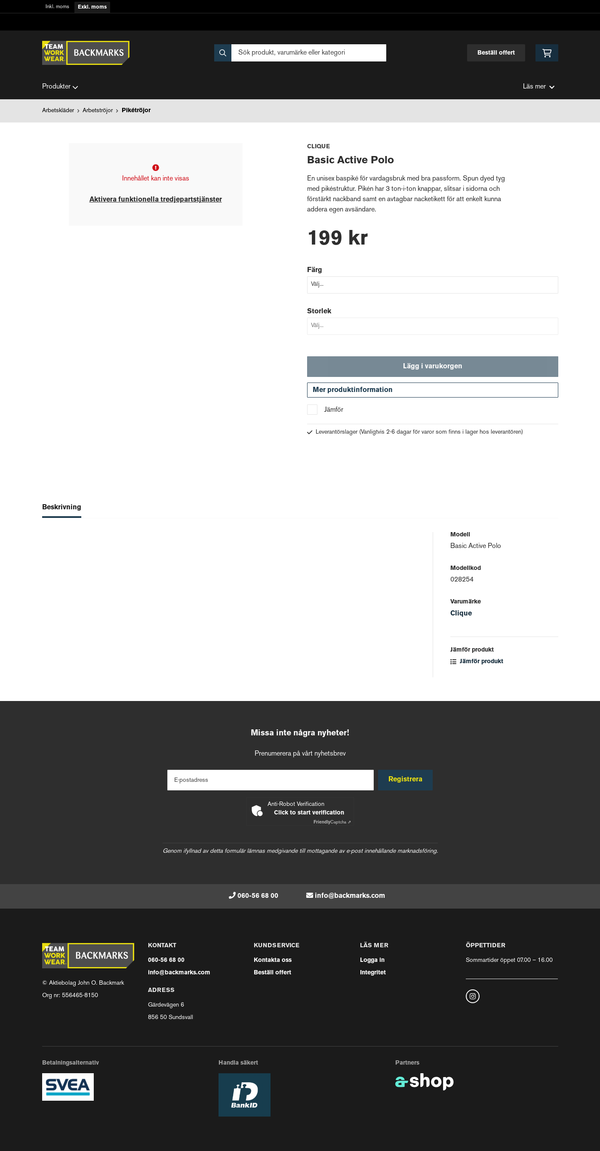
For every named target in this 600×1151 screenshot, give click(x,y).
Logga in (372, 960)
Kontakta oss (273, 960)
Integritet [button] (373, 973)
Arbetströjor (98, 110)
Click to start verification (309, 813)
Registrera (407, 780)
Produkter (60, 87)
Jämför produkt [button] (476, 664)
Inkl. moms (57, 7)
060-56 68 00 (257, 896)
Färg (314, 270)
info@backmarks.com (350, 896)
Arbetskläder (58, 110)
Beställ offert (496, 53)
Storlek (319, 312)
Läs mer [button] (538, 87)
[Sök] (300, 52)
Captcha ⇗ (332, 822)
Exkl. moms (92, 7)
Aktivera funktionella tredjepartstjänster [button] (155, 200)
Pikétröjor (136, 110)
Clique (461, 617)
